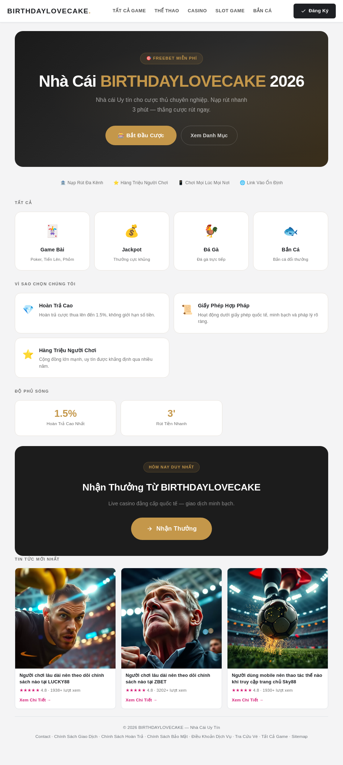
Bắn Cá (262, 10)
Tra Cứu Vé (246, 736)
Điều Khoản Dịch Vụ (211, 736)
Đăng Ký (315, 11)
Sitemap (300, 736)
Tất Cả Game (129, 10)
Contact (43, 736)
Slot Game (230, 10)
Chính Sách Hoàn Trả (122, 736)
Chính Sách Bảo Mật (167, 736)
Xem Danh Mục (209, 135)
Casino (197, 10)
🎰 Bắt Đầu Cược (141, 135)
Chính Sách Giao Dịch (75, 736)
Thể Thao (167, 10)
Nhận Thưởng (171, 528)
